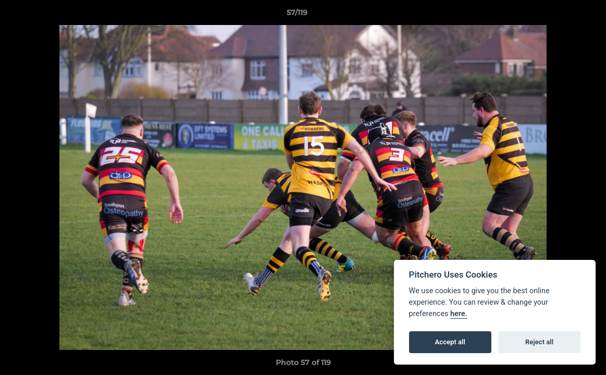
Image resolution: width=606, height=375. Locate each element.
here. (458, 313)
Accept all (450, 342)
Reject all (539, 342)
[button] (562, 15)
